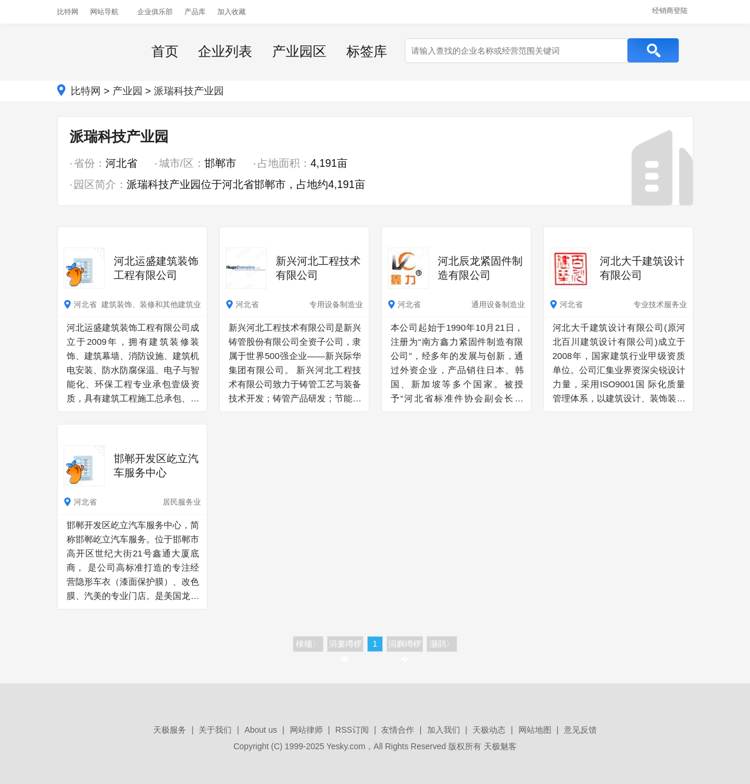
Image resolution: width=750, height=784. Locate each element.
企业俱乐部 (155, 12)
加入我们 (443, 729)
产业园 (128, 91)
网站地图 (534, 729)
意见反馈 (580, 729)
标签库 (366, 51)
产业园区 (299, 51)
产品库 (195, 12)
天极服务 (169, 729)
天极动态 (489, 729)
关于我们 (215, 729)
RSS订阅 (352, 729)
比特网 (67, 12)
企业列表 (225, 51)
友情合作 (397, 729)
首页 (165, 51)
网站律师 (306, 729)
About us (261, 729)
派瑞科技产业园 (189, 91)
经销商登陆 (670, 10)
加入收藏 (231, 12)
